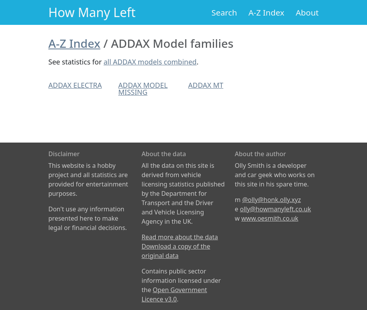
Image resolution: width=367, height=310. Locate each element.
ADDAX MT (206, 85)
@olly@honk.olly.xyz (271, 199)
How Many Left (92, 12)
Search (224, 12)
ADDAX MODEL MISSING (143, 88)
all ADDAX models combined (150, 61)
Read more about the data (180, 237)
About (307, 12)
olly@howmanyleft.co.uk (275, 209)
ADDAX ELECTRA (75, 85)
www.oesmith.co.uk (269, 218)
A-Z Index (266, 12)
